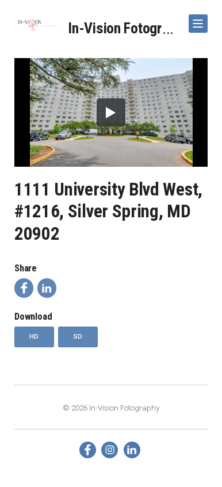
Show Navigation (196, 19)
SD (78, 336)
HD (34, 336)
